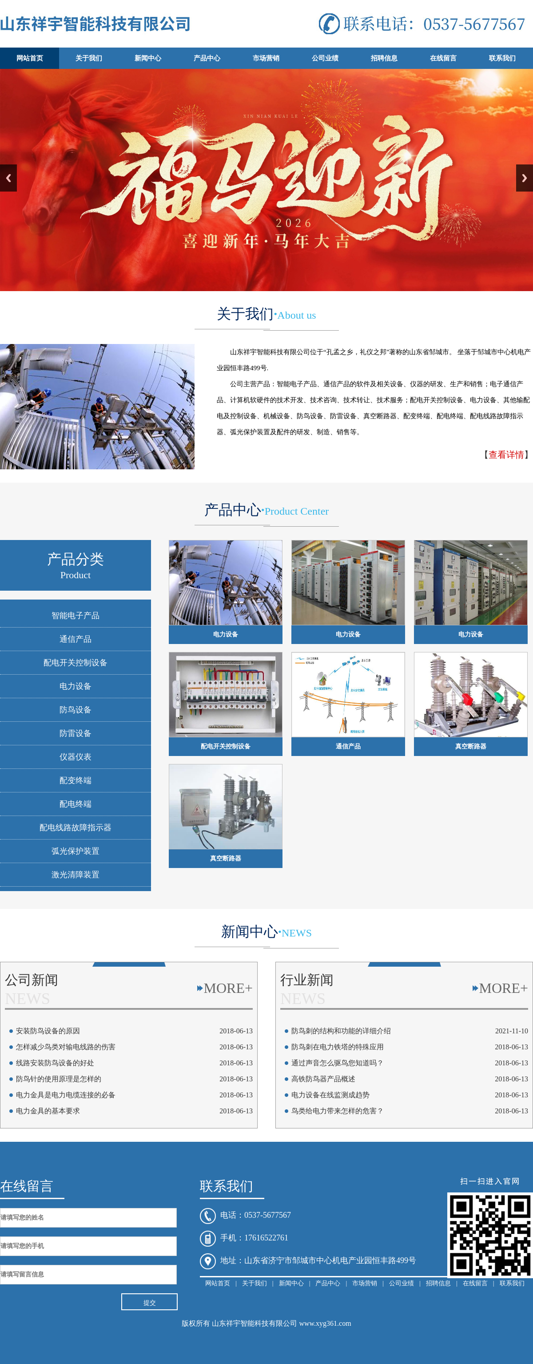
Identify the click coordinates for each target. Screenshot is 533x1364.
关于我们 (89, 58)
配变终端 (75, 780)
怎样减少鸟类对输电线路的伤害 (65, 1047)
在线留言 (443, 58)
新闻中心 (148, 58)
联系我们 (502, 58)
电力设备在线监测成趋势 (330, 1095)
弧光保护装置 (75, 851)
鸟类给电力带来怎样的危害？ (337, 1111)
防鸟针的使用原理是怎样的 (58, 1079)
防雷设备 (75, 733)
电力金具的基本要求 (48, 1111)
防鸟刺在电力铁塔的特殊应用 (337, 1047)
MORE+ (228, 988)
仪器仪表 (75, 756)
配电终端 (75, 804)
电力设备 (75, 686)
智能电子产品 (75, 615)
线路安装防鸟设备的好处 (55, 1063)
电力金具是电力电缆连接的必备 (65, 1095)
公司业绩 (325, 58)
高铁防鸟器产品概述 (323, 1079)
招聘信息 (384, 58)
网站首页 (29, 58)
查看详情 (506, 455)
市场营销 (266, 58)
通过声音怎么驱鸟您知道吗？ (337, 1063)
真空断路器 (470, 746)
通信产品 (75, 639)
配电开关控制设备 (75, 662)
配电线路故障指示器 (75, 827)
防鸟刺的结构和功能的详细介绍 (341, 1031)
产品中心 (207, 58)
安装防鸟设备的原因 (48, 1031)
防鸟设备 (75, 709)
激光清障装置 (75, 874)
